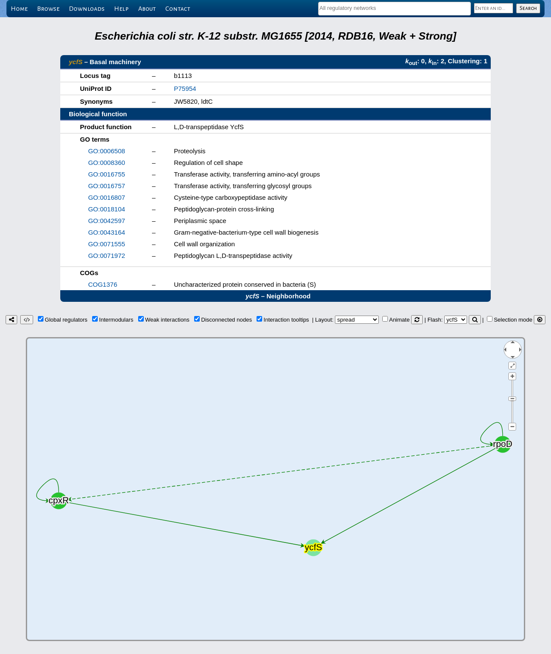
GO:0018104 (106, 209)
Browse (48, 8)
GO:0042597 (106, 220)
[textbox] (395, 8)
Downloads (87, 8)
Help (121, 8)
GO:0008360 (106, 162)
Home (19, 8)
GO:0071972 (106, 255)
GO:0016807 (106, 197)
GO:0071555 (106, 244)
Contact (177, 8)
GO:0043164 (106, 232)
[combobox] (394, 8)
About (147, 8)
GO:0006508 (106, 151)
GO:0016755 (106, 174)
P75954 (185, 88)
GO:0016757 (106, 185)
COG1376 (103, 284)
